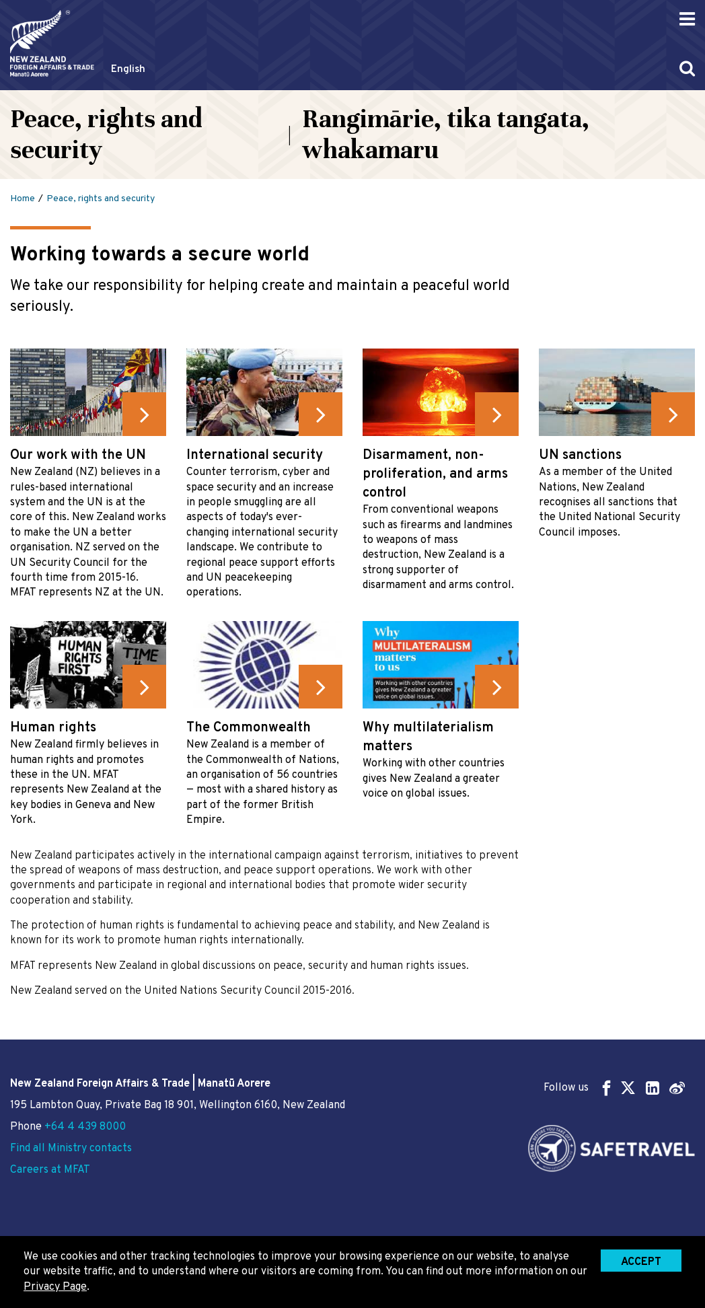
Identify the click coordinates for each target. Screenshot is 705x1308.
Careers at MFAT (50, 1170)
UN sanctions (580, 455)
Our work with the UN (78, 455)
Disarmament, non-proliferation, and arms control (435, 474)
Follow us (614, 1087)
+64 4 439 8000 (85, 1127)
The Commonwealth (248, 728)
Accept (641, 1262)
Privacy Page (55, 1287)
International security (254, 455)
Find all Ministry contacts (71, 1148)
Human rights (53, 728)
